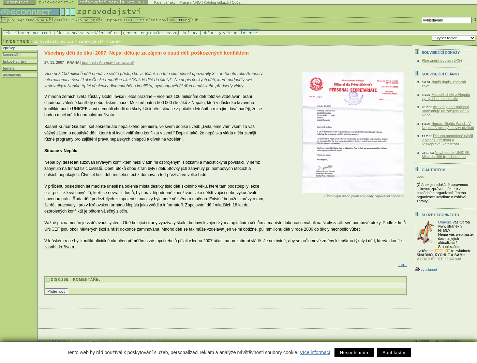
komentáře (11, 55)
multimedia (11, 75)
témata (8, 68)
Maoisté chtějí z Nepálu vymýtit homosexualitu (446, 96)
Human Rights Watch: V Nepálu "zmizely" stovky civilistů (448, 125)
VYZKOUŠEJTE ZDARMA (438, 259)
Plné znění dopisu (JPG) (442, 60)
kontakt (424, 341)
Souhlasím (394, 352)
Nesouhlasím (354, 352)
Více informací (315, 352)
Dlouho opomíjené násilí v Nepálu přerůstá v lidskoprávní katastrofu (447, 140)
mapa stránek (451, 341)
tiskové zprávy (14, 61)
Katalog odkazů (216, 2)
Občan (237, 2)
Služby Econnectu (440, 215)
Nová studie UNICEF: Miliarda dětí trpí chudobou (446, 154)
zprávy (8, 48)
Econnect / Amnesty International (107, 62)
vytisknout (426, 269)
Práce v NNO (190, 2)
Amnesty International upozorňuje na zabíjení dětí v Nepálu (445, 111)
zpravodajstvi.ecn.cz (54, 41)
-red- (402, 264)
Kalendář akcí (165, 2)
